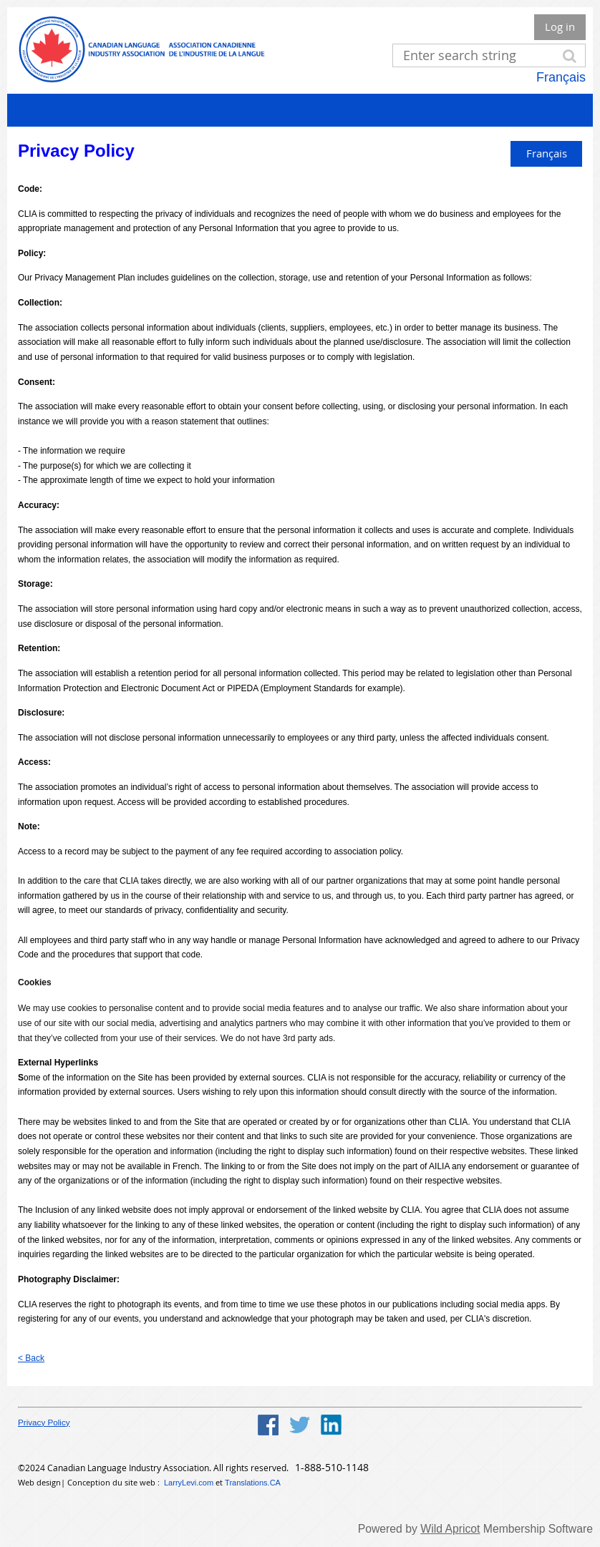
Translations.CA (253, 1482)
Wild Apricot (450, 1529)
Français (561, 77)
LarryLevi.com (188, 1482)
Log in (560, 26)
